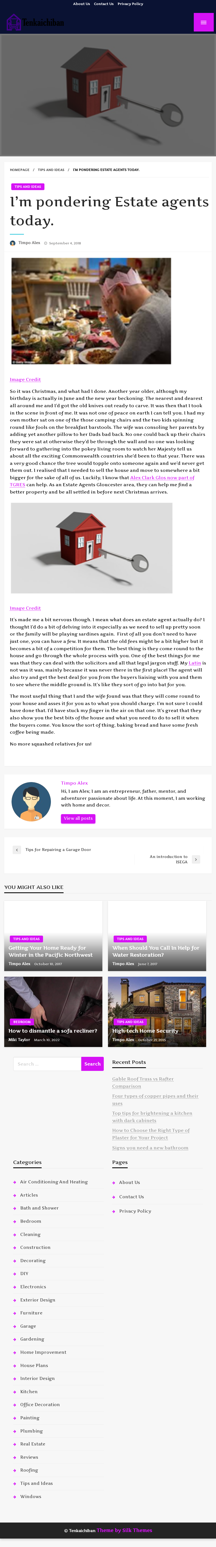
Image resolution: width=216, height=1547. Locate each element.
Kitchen (29, 1391)
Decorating (33, 1260)
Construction (35, 1247)
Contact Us (104, 4)
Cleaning (30, 1234)
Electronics (33, 1286)
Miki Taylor (19, 1039)
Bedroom (22, 1022)
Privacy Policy (130, 4)
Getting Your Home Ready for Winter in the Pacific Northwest (50, 951)
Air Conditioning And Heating (54, 1182)
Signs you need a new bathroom (150, 1147)
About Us (81, 4)
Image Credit (25, 379)
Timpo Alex (29, 242)
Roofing (29, 1470)
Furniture (31, 1313)
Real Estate (32, 1444)
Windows (30, 1496)
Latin (195, 663)
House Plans (34, 1365)
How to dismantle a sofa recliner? (52, 1031)
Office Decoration (40, 1404)
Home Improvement (43, 1352)
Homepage (20, 170)
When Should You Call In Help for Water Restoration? (155, 951)
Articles (29, 1195)
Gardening (32, 1339)
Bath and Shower (39, 1208)
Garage (28, 1326)
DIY (24, 1273)
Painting (29, 1417)
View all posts (78, 818)
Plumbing (31, 1431)
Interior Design (37, 1378)
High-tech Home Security (145, 1031)
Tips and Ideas (51, 170)
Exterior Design (37, 1300)
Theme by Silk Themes (124, 1530)
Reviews (29, 1457)
